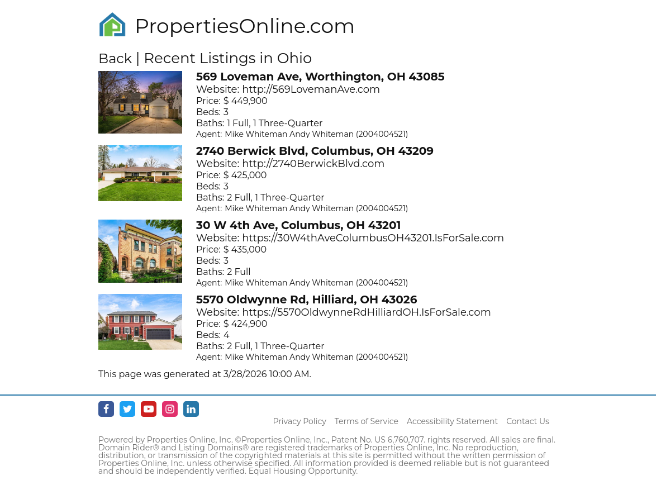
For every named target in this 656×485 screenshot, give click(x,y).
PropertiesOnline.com (245, 25)
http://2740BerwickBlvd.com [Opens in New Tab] (313, 164)
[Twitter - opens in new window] (127, 409)
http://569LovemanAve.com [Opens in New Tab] (311, 89)
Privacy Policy (299, 421)
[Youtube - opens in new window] (148, 409)
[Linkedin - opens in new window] (191, 409)
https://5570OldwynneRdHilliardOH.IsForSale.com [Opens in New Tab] (366, 312)
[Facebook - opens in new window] (106, 409)
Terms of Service (366, 421)
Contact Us (527, 421)
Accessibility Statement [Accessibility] (452, 421)
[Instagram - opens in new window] (170, 409)
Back (115, 58)
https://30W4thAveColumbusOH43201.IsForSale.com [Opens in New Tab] (373, 238)
